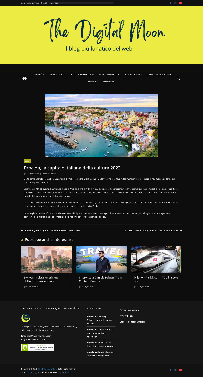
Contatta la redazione (158, 74)
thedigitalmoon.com (35, 339)
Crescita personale (80, 74)
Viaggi (27, 161)
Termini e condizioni (129, 310)
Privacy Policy (126, 315)
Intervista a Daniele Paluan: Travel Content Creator (101, 279)
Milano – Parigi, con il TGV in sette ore (156, 279)
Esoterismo (109, 81)
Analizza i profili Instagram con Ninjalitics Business (153, 230)
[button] (43, 75)
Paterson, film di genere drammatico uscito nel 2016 (50, 230)
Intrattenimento (108, 74)
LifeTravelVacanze (49, 174)
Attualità (37, 74)
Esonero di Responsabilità (132, 321)
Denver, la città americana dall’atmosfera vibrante (41, 279)
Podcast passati (133, 74)
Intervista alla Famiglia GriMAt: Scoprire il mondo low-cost (99, 320)
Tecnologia (56, 74)
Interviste (93, 81)
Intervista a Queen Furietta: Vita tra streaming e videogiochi (100, 333)
